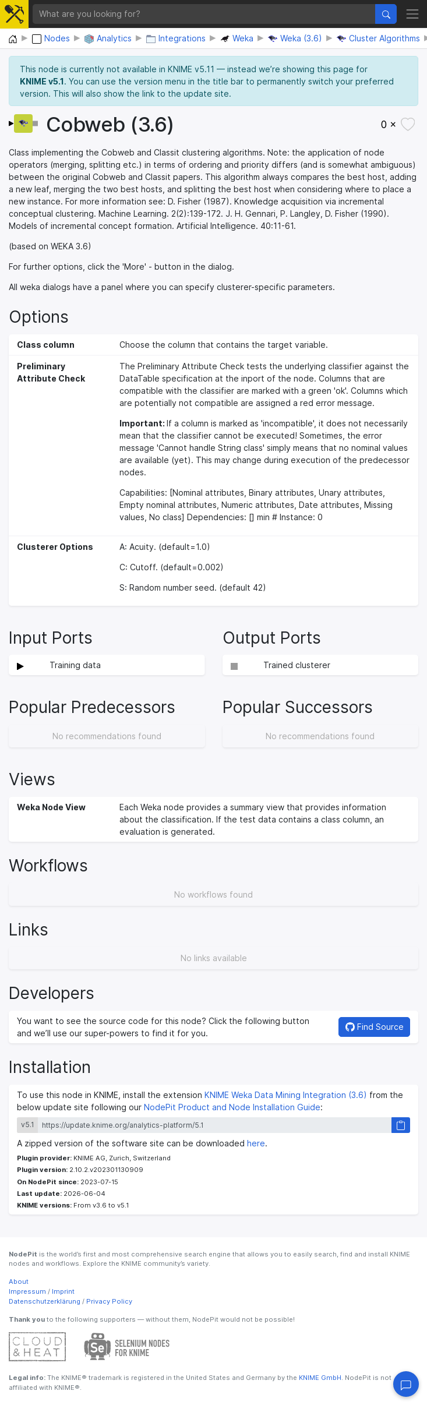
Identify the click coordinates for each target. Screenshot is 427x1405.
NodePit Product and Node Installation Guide (232, 1107)
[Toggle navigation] (412, 13)
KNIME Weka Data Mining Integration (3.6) (285, 1095)
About (19, 1281)
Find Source (374, 1027)
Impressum (27, 1291)
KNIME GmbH (319, 1378)
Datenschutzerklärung (44, 1301)
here (256, 1143)
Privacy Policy (109, 1301)
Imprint (63, 1291)
